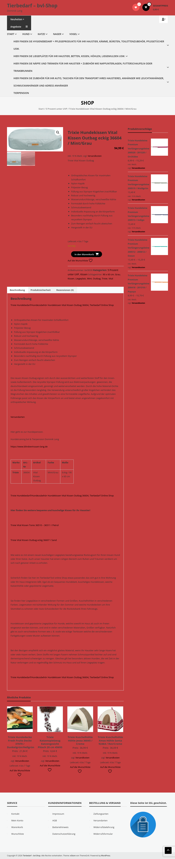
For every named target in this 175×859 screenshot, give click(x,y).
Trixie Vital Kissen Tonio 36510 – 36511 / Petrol (35, 525)
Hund (26, 34)
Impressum (58, 813)
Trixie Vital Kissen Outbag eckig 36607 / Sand (34, 540)
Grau (117, 274)
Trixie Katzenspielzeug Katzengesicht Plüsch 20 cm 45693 (50, 742)
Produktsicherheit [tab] (41, 290)
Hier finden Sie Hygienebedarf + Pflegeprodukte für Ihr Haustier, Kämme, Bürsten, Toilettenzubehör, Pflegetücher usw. (89, 45)
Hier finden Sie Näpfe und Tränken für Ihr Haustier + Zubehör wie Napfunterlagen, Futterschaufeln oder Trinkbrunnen (83, 67)
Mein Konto (17, 820)
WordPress (107, 855)
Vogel (73, 34)
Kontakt (15, 813)
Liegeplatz (81, 278)
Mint (89, 278)
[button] (58, 132)
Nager (57, 34)
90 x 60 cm (108, 274)
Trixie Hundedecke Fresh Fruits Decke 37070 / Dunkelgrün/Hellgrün (20, 742)
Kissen (84, 274)
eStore (74, 855)
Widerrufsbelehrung (103, 827)
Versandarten (18, 416)
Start (10, 34)
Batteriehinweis (60, 827)
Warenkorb (17, 827)
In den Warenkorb (84, 254)
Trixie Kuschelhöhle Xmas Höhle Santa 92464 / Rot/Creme (110, 740)
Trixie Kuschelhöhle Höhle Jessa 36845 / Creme (80, 740)
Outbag (97, 278)
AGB (54, 820)
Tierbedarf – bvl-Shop (32, 5)
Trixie (104, 278)
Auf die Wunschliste (80, 260)
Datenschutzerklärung (63, 833)
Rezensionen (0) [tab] (65, 290)
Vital (111, 278)
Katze (41, 34)
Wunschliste (17, 833)
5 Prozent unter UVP (56, 108)
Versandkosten (95, 156)
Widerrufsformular (103, 833)
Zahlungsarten (101, 813)
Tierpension (21, 93)
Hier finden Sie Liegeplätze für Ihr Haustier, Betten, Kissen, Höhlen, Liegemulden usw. (69, 56)
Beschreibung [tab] (17, 290)
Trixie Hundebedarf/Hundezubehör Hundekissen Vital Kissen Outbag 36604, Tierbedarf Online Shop (62, 305)
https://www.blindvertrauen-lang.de (29, 446)
